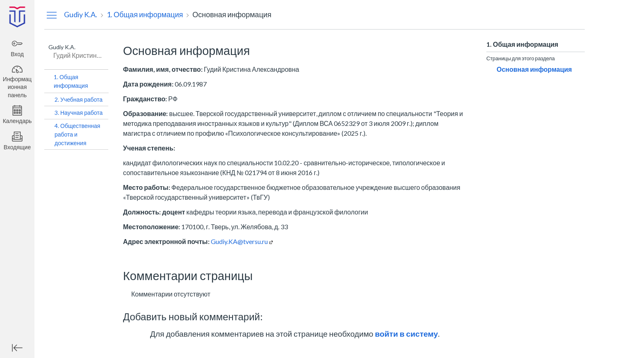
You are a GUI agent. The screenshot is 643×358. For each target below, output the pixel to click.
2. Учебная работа (79, 99)
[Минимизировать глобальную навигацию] (17, 347)
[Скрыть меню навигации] (51, 15)
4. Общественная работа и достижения (77, 134)
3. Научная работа (79, 112)
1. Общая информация (71, 81)
